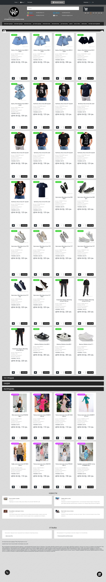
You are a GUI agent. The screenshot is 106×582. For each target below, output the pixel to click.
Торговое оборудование (94, 23)
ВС (101, 13)
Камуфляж (84, 23)
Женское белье (27, 23)
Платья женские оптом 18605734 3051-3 (41, 464)
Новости (53, 493)
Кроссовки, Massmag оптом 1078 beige (41, 246)
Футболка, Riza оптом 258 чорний (41, 103)
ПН (85, 13)
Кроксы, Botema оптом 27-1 (86, 344)
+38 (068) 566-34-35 (66, 12)
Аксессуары (77, 23)
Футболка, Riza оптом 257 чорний (64, 103)
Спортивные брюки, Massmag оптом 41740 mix (64, 300)
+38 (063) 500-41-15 (40, 12)
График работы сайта (66, 498)
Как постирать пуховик (14, 498)
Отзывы (53, 528)
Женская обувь (55, 23)
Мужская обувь (46, 23)
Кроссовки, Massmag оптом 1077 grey (64, 246)
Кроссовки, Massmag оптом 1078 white (19, 246)
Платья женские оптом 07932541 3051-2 (64, 464)
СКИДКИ (7, 383)
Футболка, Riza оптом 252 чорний (86, 152)
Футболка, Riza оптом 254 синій (42, 152)
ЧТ (93, 13)
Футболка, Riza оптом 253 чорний (64, 152)
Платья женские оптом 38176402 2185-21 (64, 415)
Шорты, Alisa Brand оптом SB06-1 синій (41, 50)
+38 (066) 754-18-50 (40, 15)
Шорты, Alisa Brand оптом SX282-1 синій (20, 104)
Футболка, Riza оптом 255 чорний (19, 152)
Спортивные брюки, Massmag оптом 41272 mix (86, 300)
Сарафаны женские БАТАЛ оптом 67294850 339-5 (86, 464)
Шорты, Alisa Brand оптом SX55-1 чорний (86, 50)
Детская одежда (37, 23)
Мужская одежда (8, 23)
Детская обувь (64, 23)
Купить (24, 78)
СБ (99, 13)
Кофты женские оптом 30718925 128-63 (19, 464)
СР (90, 13)
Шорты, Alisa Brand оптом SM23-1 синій (19, 50)
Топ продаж (9, 378)
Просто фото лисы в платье (67, 511)
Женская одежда (18, 23)
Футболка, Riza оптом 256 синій (86, 103)
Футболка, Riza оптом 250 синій (42, 201)
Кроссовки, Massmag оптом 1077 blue (19, 296)
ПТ (96, 13)
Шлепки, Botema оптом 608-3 (42, 344)
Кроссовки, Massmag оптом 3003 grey (86, 197)
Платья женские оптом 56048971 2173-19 (86, 415)
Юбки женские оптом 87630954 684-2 (20, 415)
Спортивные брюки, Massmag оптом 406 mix (20, 349)
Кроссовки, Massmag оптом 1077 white (86, 246)
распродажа (9, 389)
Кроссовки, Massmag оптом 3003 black (64, 197)
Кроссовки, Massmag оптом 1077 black (41, 296)
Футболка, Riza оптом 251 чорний (19, 201)
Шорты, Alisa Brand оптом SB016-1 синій (64, 50)
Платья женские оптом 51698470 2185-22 (41, 415)
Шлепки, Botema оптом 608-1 (64, 344)
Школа (71, 23)
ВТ (88, 13)
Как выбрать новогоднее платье (16, 511)
